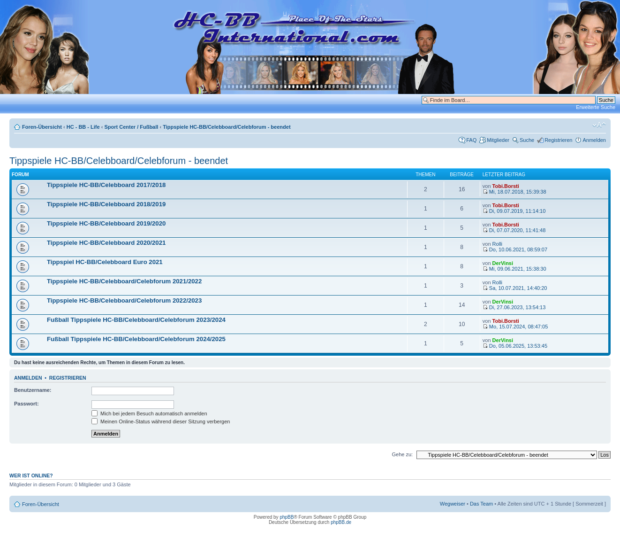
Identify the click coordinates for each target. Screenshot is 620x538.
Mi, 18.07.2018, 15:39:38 (514, 192)
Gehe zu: (402, 454)
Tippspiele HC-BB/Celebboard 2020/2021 (106, 242)
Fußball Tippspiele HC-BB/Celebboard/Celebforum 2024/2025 (136, 339)
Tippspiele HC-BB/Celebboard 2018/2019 (106, 204)
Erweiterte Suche (595, 107)
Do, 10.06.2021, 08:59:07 (515, 249)
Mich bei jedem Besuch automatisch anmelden (149, 413)
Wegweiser (452, 504)
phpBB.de (341, 522)
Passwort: (26, 403)
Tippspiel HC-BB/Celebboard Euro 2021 (105, 261)
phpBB (287, 517)
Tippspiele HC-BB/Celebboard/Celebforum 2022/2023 (124, 300)
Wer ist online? (31, 475)
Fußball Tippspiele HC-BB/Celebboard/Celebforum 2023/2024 (136, 319)
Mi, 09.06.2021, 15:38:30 (514, 269)
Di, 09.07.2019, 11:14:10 (514, 211)
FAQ (471, 140)
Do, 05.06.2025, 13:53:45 (515, 346)
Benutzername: (32, 390)
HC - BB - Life (83, 127)
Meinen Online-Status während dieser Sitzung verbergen (160, 421)
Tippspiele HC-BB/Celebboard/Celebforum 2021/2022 (124, 281)
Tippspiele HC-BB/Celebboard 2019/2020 (106, 223)
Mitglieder (498, 140)
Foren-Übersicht (42, 127)
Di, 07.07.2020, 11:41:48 (514, 230)
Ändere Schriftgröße (599, 125)
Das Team (481, 504)
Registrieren (558, 140)
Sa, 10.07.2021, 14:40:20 (515, 288)
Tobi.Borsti (505, 186)
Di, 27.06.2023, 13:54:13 (514, 307)
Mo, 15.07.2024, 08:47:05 (515, 326)
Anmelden (594, 140)
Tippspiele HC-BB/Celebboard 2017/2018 (106, 184)
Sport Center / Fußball (131, 127)
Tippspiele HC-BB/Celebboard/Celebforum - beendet (226, 127)
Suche (527, 140)
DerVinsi (502, 263)
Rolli (497, 244)
